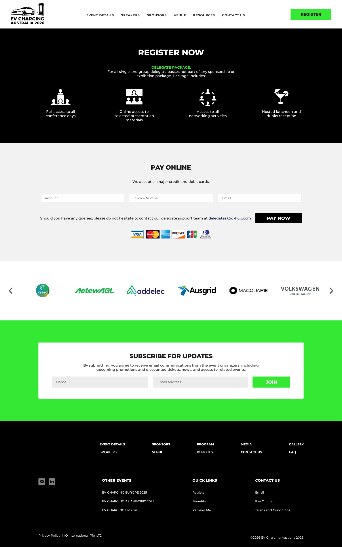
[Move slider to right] (331, 291)
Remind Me (201, 510)
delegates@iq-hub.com (230, 218)
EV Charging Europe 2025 (124, 492)
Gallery (296, 444)
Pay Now (278, 218)
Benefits (205, 452)
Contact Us (233, 15)
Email (259, 492)
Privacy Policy (49, 536)
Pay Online (264, 501)
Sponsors (157, 15)
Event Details (100, 15)
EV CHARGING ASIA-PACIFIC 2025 (128, 501)
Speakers (130, 15)
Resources (204, 15)
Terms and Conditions (272, 510)
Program (205, 444)
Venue (180, 15)
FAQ (292, 452)
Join (271, 382)
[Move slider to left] (10, 291)
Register (311, 14)
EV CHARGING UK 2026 (120, 510)
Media (246, 444)
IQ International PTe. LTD (83, 536)
